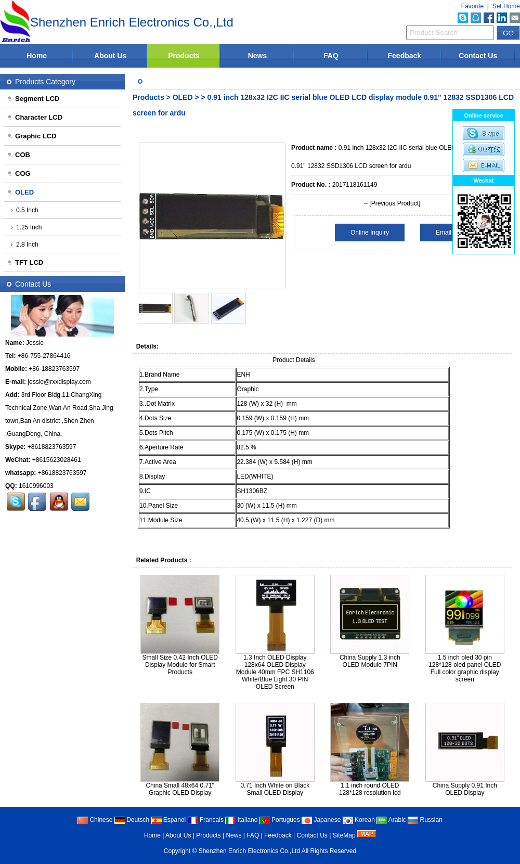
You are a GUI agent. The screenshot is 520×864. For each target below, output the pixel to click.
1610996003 (36, 485)
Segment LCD (33, 98)
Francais (206, 819)
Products (184, 55)
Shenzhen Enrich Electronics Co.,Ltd (249, 851)
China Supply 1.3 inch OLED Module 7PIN (370, 661)
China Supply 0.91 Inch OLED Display (465, 789)
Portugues (279, 819)
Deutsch (131, 819)
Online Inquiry (369, 232)
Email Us (448, 232)
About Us (110, 55)
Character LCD (34, 117)
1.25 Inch (26, 227)
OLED (184, 97)
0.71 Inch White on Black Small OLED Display (274, 789)
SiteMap (344, 835)
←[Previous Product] (391, 203)
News (257, 55)
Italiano (241, 819)
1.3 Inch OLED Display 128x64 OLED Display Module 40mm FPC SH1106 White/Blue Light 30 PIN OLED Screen (275, 672)
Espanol (168, 819)
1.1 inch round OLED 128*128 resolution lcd (370, 789)
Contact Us (478, 55)
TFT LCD (25, 262)
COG (19, 173)
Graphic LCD (31, 136)
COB (18, 155)
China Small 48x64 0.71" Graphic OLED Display (180, 789)
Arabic (391, 819)
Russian (425, 819)
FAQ (331, 55)
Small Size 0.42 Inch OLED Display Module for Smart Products (180, 665)
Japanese (321, 819)
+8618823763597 (52, 446)
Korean (359, 819)
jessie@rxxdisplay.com (59, 381)
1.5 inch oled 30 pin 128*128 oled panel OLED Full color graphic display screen (464, 668)
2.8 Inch (24, 244)
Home (37, 55)
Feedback (405, 55)
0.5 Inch (24, 210)
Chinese (94, 819)
